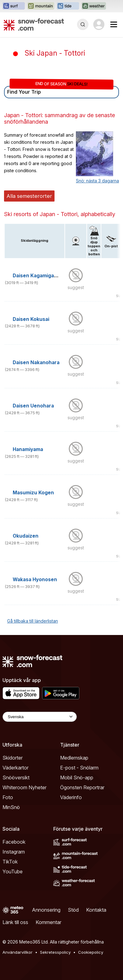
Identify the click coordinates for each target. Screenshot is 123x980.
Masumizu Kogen (33, 493)
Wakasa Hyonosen (35, 579)
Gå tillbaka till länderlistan (32, 621)
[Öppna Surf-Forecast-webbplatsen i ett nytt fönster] (13, 6)
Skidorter (12, 758)
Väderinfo (71, 797)
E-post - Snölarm (79, 768)
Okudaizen (25, 536)
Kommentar (48, 922)
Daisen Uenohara (33, 406)
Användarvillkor (17, 952)
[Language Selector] (39, 717)
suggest (76, 287)
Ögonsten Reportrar (82, 787)
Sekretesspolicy (55, 952)
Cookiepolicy (90, 952)
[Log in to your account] (98, 24)
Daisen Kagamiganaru (39, 276)
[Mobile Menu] (113, 24)
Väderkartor (15, 768)
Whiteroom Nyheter (24, 787)
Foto (7, 797)
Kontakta (96, 910)
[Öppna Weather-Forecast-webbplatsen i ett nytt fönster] (93, 6)
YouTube (12, 871)
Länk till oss (15, 922)
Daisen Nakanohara (36, 362)
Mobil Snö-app (76, 777)
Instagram (13, 852)
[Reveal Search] (82, 24)
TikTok (10, 862)
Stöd (73, 910)
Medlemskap (74, 758)
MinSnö (11, 807)
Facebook (13, 842)
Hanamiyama (28, 449)
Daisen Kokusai (31, 319)
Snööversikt (15, 777)
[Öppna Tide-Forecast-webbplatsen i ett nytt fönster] (68, 6)
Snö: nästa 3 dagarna (97, 180)
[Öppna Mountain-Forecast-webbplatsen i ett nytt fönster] (40, 6)
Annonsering (46, 910)
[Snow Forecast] (34, 24)
